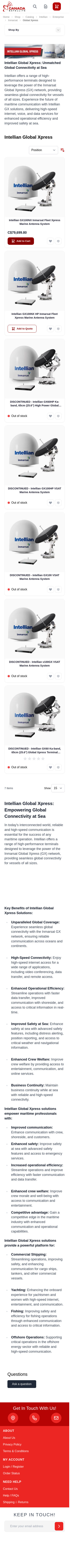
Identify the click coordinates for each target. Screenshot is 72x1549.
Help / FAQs (11, 1495)
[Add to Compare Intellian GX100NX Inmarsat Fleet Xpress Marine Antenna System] (58, 241)
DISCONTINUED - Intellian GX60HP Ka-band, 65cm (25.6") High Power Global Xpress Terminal (34, 403)
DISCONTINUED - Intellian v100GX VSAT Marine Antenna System (34, 663)
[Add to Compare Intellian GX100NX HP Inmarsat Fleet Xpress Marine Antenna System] (58, 328)
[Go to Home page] (14, 6)
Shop (17, 17)
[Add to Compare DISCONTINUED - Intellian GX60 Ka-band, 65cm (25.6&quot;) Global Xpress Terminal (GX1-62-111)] (58, 767)
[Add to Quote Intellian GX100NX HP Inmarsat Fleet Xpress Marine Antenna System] (22, 329)
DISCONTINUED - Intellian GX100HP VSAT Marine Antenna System (34, 490)
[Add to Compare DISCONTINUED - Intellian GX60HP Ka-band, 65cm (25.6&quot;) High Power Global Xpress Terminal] (58, 416)
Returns (23, 1502)
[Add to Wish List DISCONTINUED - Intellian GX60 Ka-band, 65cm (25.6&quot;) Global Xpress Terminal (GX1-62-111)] (50, 767)
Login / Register (13, 1466)
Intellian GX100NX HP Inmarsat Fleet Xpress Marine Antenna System (35, 315)
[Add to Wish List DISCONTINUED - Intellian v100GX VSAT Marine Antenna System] (50, 676)
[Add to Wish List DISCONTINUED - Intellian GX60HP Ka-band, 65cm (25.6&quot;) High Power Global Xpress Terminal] (50, 416)
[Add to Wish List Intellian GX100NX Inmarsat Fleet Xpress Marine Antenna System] (50, 241)
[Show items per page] (58, 788)
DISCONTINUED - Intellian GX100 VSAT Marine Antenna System (34, 577)
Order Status (11, 1473)
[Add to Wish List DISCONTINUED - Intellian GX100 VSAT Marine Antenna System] (50, 589)
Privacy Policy (12, 1444)
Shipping (8, 1502)
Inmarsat (13, 20)
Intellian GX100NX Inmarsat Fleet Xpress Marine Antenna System (34, 222)
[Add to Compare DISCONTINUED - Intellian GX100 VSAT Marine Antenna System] (58, 589)
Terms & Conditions (16, 1451)
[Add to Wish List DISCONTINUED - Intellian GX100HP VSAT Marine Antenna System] (50, 502)
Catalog (30, 17)
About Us (9, 1437)
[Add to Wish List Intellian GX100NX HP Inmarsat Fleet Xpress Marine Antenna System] (50, 328)
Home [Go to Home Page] (6, 17)
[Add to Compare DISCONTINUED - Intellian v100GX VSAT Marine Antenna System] (58, 676)
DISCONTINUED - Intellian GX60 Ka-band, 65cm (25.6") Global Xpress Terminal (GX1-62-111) (34, 750)
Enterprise (58, 17)
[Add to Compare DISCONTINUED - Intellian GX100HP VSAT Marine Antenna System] (58, 502)
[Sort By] (43, 150)
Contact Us (10, 1488)
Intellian (43, 17)
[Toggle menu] (67, 6)
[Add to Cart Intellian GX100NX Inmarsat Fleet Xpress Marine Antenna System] (21, 241)
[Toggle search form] (35, 6)
